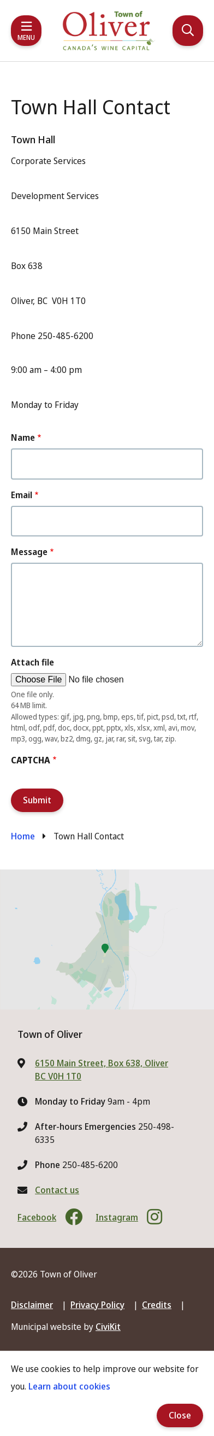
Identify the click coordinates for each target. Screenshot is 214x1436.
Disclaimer (32, 1305)
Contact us (57, 1190)
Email (21, 495)
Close (180, 1415)
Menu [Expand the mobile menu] (26, 37)
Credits (156, 1305)
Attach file (32, 662)
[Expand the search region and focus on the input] (188, 30)
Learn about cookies (69, 1386)
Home (23, 836)
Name (23, 437)
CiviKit (108, 1327)
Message (29, 552)
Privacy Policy (97, 1305)
